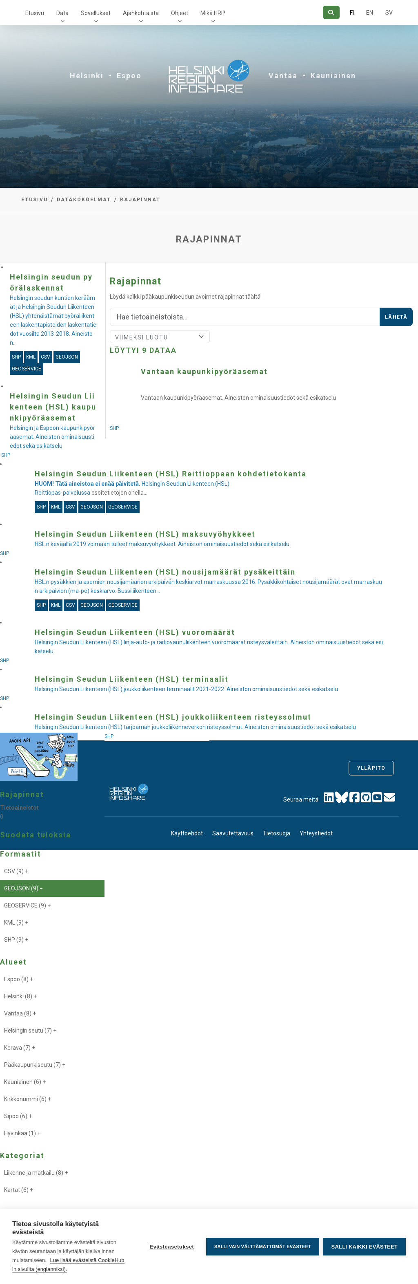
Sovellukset (96, 13)
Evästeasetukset (171, 1247)
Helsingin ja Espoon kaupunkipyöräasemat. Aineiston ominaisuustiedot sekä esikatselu (52, 437)
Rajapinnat (140, 200)
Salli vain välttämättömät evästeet (262, 1246)
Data (62, 13)
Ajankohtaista (141, 13)
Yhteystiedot (316, 833)
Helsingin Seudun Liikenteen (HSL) (132, 483)
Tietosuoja (276, 833)
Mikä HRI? (212, 13)
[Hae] (331, 12)
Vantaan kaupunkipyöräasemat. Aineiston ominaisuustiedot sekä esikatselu (238, 397)
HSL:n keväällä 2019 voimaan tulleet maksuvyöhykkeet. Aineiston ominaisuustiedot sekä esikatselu (162, 544)
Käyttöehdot (187, 833)
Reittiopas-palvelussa (62, 492)
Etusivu (34, 13)
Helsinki (87, 75)
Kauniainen (333, 75)
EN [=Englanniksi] (369, 12)
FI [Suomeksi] (352, 12)
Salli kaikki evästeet (364, 1247)
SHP (115, 428)
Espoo (129, 75)
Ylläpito (371, 768)
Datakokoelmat (84, 200)
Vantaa (283, 75)
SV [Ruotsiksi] (389, 12)
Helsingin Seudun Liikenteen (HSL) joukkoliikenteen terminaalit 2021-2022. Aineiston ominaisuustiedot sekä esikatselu (186, 689)
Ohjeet (179, 13)
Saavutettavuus (232, 833)
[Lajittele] (160, 336)
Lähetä (396, 317)
